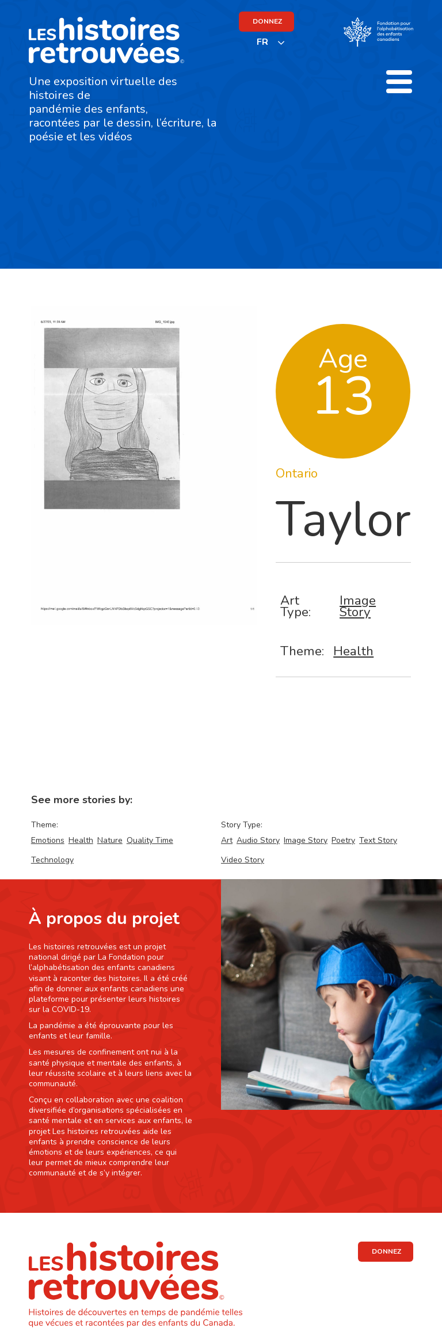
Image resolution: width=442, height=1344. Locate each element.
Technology (52, 859)
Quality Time (150, 840)
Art (227, 840)
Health (353, 651)
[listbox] (271, 42)
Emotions (47, 840)
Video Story (242, 859)
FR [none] (262, 42)
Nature (110, 840)
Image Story (358, 606)
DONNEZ (267, 21)
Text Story (378, 840)
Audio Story (258, 840)
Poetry (343, 840)
